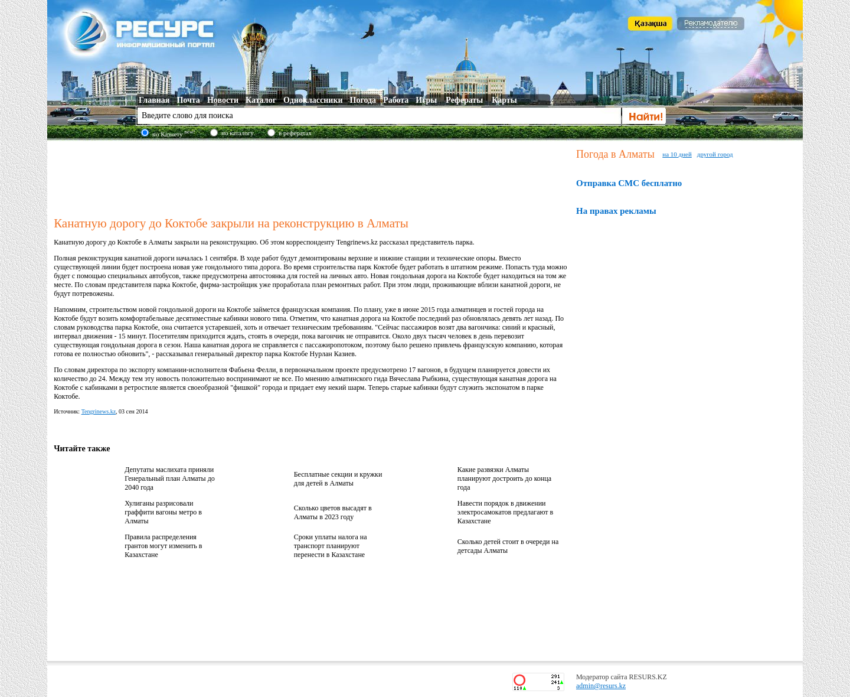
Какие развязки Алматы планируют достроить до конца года (504, 478)
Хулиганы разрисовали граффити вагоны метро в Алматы (163, 512)
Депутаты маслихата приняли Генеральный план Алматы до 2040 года (170, 478)
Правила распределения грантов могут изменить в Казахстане (163, 546)
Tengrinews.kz (98, 411)
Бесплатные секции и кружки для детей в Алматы (338, 478)
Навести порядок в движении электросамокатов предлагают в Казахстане (505, 512)
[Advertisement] (312, 176)
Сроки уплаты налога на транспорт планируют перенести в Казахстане (330, 546)
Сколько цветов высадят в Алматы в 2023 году (333, 512)
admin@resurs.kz (601, 686)
